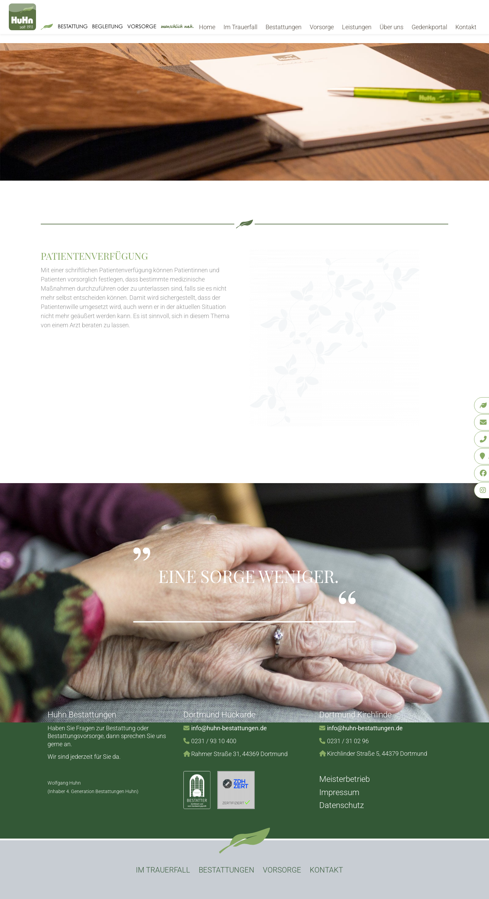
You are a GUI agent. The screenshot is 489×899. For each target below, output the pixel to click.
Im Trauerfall (240, 27)
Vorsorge (322, 27)
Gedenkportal (429, 27)
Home (207, 27)
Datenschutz (341, 805)
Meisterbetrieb (344, 779)
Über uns (391, 27)
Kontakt (465, 27)
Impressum (339, 792)
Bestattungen (284, 27)
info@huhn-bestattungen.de (229, 728)
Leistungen (357, 27)
